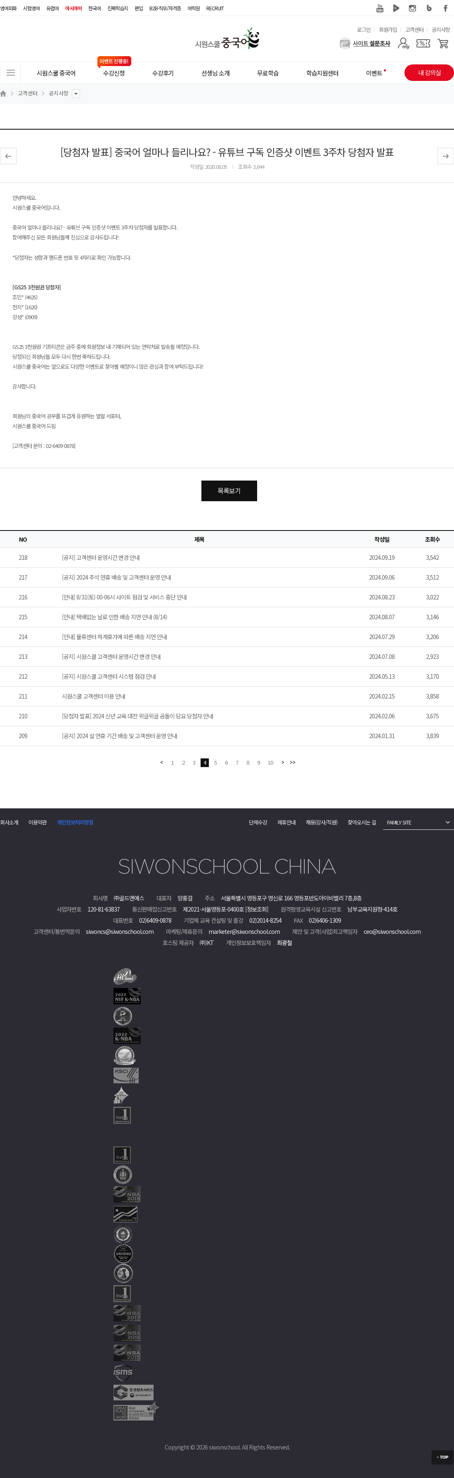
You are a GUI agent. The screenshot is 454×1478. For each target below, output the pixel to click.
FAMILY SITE (399, 822)
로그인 (364, 29)
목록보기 (229, 490)
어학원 (193, 8)
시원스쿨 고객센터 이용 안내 (93, 696)
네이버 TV (396, 8)
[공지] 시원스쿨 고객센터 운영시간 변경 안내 (111, 656)
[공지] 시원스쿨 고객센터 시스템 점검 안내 (109, 676)
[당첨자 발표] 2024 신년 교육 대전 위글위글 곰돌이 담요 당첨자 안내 (137, 716)
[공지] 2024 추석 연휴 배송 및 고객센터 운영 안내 (116, 577)
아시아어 (73, 8)
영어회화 (8, 8)
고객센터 (414, 29)
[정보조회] (256, 909)
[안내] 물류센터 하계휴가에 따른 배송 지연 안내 (114, 636)
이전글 (8, 156)
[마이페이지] (403, 43)
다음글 (445, 156)
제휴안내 (286, 822)
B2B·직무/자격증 (165, 8)
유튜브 (379, 8)
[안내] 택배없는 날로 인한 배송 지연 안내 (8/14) (114, 617)
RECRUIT (215, 8)
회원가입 (388, 29)
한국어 (94, 8)
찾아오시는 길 (362, 822)
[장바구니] (443, 43)
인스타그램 (412, 8)
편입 (139, 8)
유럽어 (52, 8)
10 (270, 762)
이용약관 (37, 822)
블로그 (429, 8)
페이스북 (445, 8)
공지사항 (441, 29)
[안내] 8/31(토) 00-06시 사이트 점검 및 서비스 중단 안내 (124, 597)
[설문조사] (364, 43)
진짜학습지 (117, 8)
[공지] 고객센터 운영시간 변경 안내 (101, 557)
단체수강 (258, 822)
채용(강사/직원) (321, 822)
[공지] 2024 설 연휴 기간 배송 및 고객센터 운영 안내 (119, 736)
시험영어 (31, 8)
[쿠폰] (423, 43)
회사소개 (9, 822)
